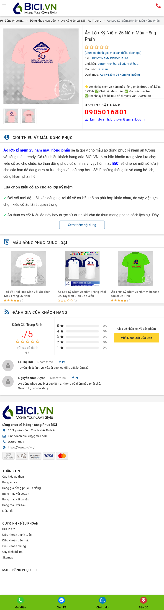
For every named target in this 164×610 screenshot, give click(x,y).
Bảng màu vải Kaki (14, 505)
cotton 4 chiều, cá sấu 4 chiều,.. (118, 63)
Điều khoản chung (14, 546)
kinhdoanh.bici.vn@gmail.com (115, 119)
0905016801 (106, 112)
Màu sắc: (91, 69)
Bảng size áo (10, 482)
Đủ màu (103, 69)
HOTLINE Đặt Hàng (103, 105)
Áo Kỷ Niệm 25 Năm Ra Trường (81, 20)
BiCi (116, 163)
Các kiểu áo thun (13, 476)
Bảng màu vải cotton (15, 493)
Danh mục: (92, 74)
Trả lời (61, 362)
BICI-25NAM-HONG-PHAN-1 (110, 58)
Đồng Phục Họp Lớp (43, 20)
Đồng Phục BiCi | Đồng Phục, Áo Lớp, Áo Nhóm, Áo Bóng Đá (38, 8)
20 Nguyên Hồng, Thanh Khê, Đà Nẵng (32, 430)
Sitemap (7, 557)
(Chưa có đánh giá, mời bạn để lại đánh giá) (113, 52)
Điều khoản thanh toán (17, 534)
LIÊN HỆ (7, 510)
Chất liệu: (91, 63)
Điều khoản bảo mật (15, 540)
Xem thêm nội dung (82, 225)
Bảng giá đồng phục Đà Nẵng (21, 488)
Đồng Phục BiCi (14, 20)
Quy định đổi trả (12, 551)
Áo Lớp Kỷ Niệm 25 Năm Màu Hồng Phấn (133, 20)
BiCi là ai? (8, 529)
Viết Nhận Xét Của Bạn (136, 338)
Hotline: (158, 6)
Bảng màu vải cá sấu (15, 499)
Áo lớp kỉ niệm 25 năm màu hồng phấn (36, 150)
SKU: (88, 58)
